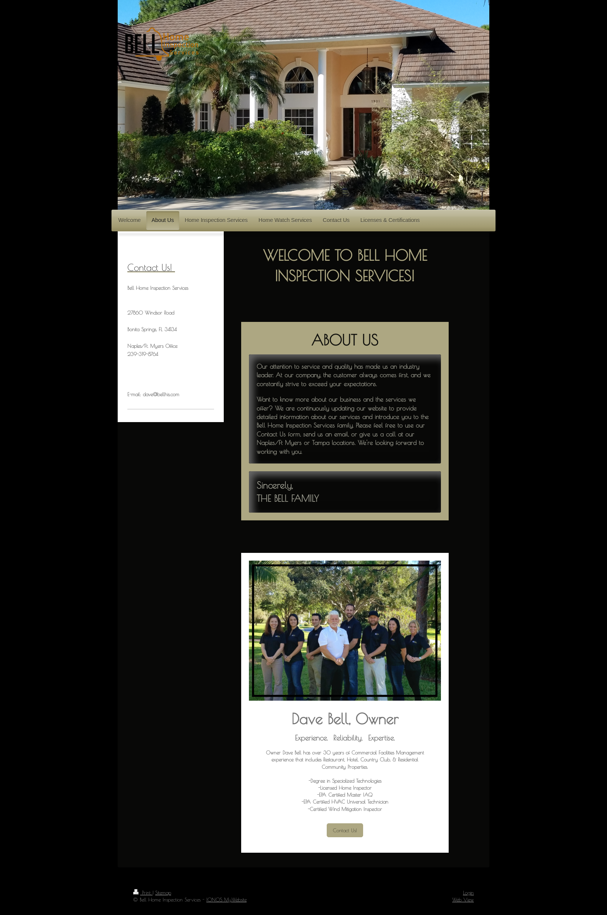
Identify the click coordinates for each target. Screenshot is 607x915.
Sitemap (163, 892)
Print (143, 892)
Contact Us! (345, 830)
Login (468, 892)
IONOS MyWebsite (226, 899)
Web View (463, 899)
